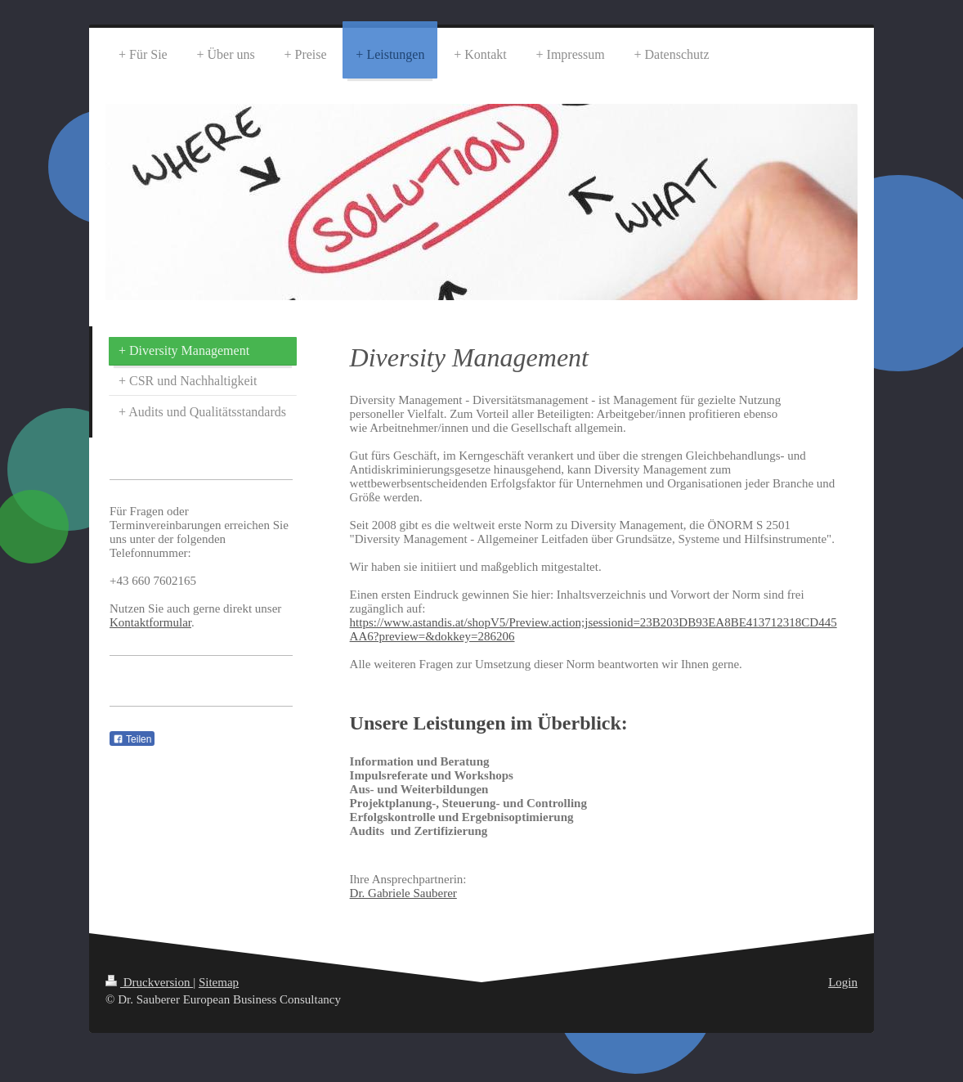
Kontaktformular (150, 622)
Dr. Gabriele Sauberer (403, 893)
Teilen (132, 739)
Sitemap (219, 982)
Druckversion (149, 982)
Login (843, 982)
